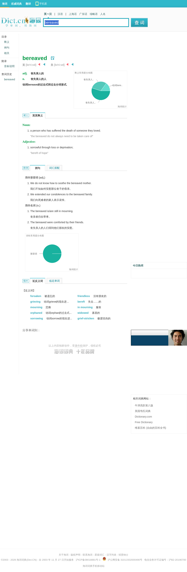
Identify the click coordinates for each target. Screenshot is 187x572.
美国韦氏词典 (143, 411)
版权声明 (75, 554)
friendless (84, 296)
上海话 (73, 13)
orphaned (36, 312)
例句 (6, 47)
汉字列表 (111, 554)
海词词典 (21, 559)
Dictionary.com (143, 416)
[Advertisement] (90, 42)
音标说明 (9, 66)
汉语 (60, 13)
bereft (82, 301)
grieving (35, 301)
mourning (36, 307)
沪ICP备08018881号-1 (88, 559)
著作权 (79, 345)
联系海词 (87, 554)
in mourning (86, 307)
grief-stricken (86, 318)
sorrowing (37, 318)
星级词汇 (99, 554)
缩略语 (94, 13)
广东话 (83, 13)
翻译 (28, 3)
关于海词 (63, 554)
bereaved (9, 79)
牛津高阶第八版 (144, 405)
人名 (102, 13)
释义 (6, 41)
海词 (4, 3)
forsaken (36, 296)
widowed (83, 312)
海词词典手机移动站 (94, 566)
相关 (6, 53)
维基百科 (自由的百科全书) (150, 427)
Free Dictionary (144, 422)
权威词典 (16, 3)
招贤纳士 (123, 554)
